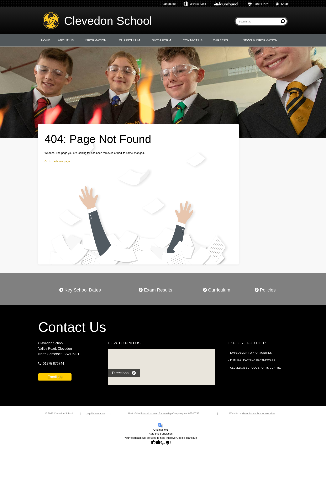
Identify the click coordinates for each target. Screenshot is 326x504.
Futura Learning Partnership (252, 360)
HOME (45, 40)
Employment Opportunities (251, 352)
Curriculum (216, 290)
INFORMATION (95, 40)
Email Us (54, 377)
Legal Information (95, 413)
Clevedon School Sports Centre (255, 367)
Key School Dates (80, 290)
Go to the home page (57, 161)
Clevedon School (108, 20)
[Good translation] (156, 443)
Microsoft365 (195, 4)
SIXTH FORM (161, 40)
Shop (282, 4)
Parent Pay (258, 4)
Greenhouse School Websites (258, 413)
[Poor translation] (166, 443)
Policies (265, 290)
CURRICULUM (129, 40)
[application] (161, 369)
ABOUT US (66, 40)
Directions (124, 373)
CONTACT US (193, 40)
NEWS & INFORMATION (260, 40)
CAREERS (220, 40)
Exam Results (155, 290)
